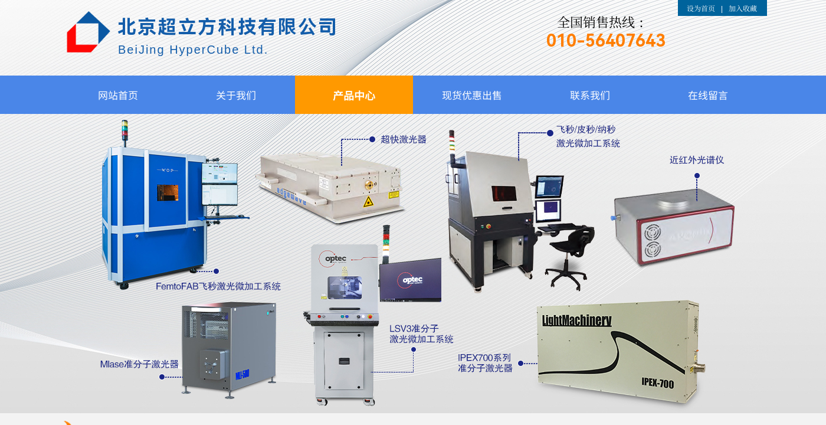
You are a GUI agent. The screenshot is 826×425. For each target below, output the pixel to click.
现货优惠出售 (472, 94)
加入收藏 (743, 8)
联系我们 (590, 94)
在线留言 (708, 94)
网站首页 (118, 94)
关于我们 (236, 94)
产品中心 (354, 95)
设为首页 (701, 8)
